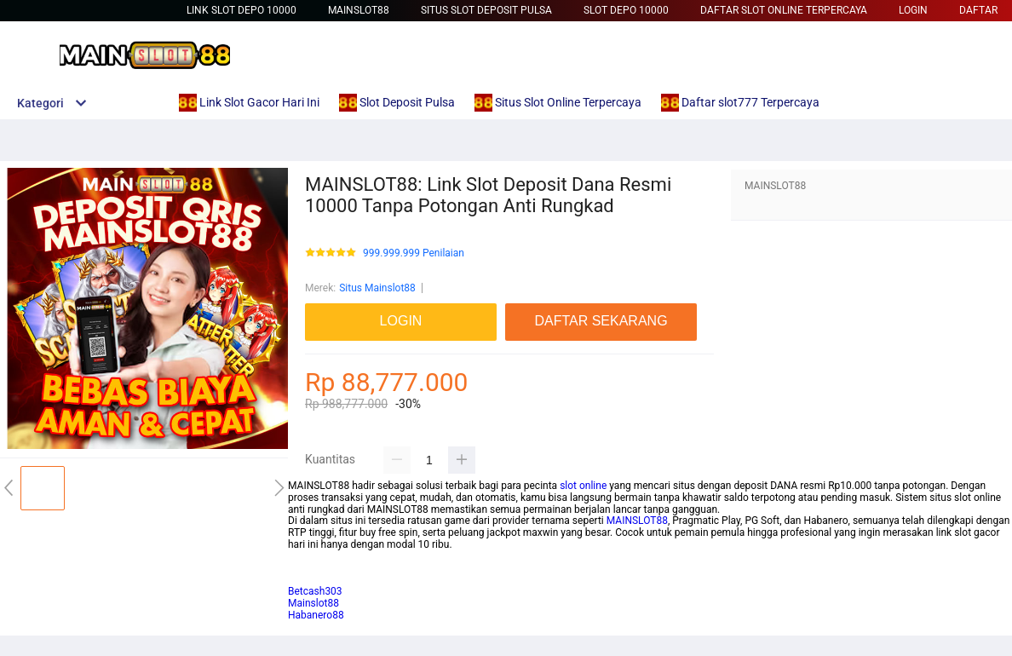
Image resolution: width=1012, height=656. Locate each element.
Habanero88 (316, 615)
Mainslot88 (358, 10)
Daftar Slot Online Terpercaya (783, 10)
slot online (583, 486)
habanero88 (315, 579)
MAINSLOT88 (637, 521)
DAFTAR (978, 10)
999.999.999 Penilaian (413, 253)
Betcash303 (315, 568)
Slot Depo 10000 (626, 10)
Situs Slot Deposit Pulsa (486, 10)
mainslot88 (313, 556)
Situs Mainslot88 (377, 288)
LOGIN (913, 10)
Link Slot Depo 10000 (241, 10)
